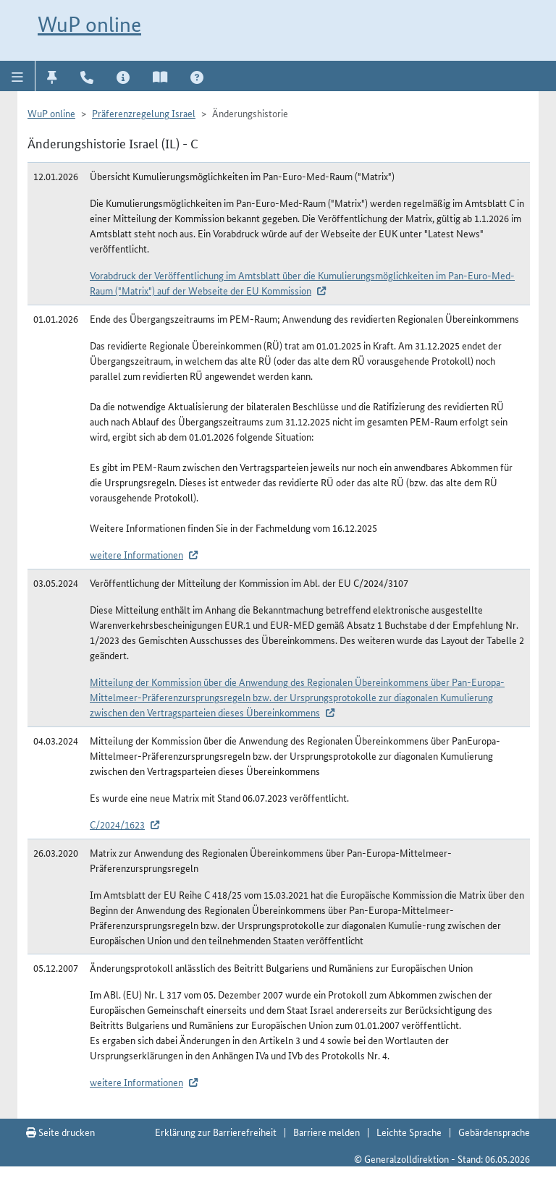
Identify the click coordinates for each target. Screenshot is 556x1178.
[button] (17, 76)
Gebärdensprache (494, 1131)
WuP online (89, 24)
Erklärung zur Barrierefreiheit (216, 1131)
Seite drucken (60, 1131)
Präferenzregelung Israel (143, 113)
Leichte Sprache (409, 1131)
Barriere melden (326, 1131)
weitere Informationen (136, 554)
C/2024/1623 (117, 824)
